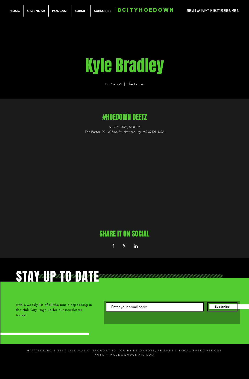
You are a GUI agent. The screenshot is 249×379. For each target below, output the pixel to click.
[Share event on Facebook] (113, 246)
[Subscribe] (222, 306)
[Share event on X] (124, 246)
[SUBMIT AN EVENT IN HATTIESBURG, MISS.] (195, 10)
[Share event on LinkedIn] (136, 246)
